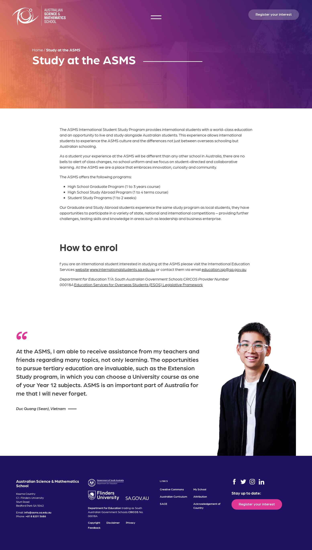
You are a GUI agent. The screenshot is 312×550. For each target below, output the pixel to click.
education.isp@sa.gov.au (224, 269)
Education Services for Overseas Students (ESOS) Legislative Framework (138, 284)
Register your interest (274, 14)
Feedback (94, 527)
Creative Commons (172, 489)
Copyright (94, 522)
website (82, 269)
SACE (163, 503)
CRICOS (133, 511)
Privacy (130, 522)
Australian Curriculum (173, 496)
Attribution (200, 496)
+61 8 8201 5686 (35, 516)
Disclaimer (113, 522)
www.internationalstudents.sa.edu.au (122, 269)
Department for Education (104, 507)
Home (37, 49)
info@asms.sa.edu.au (37, 512)
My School (199, 489)
